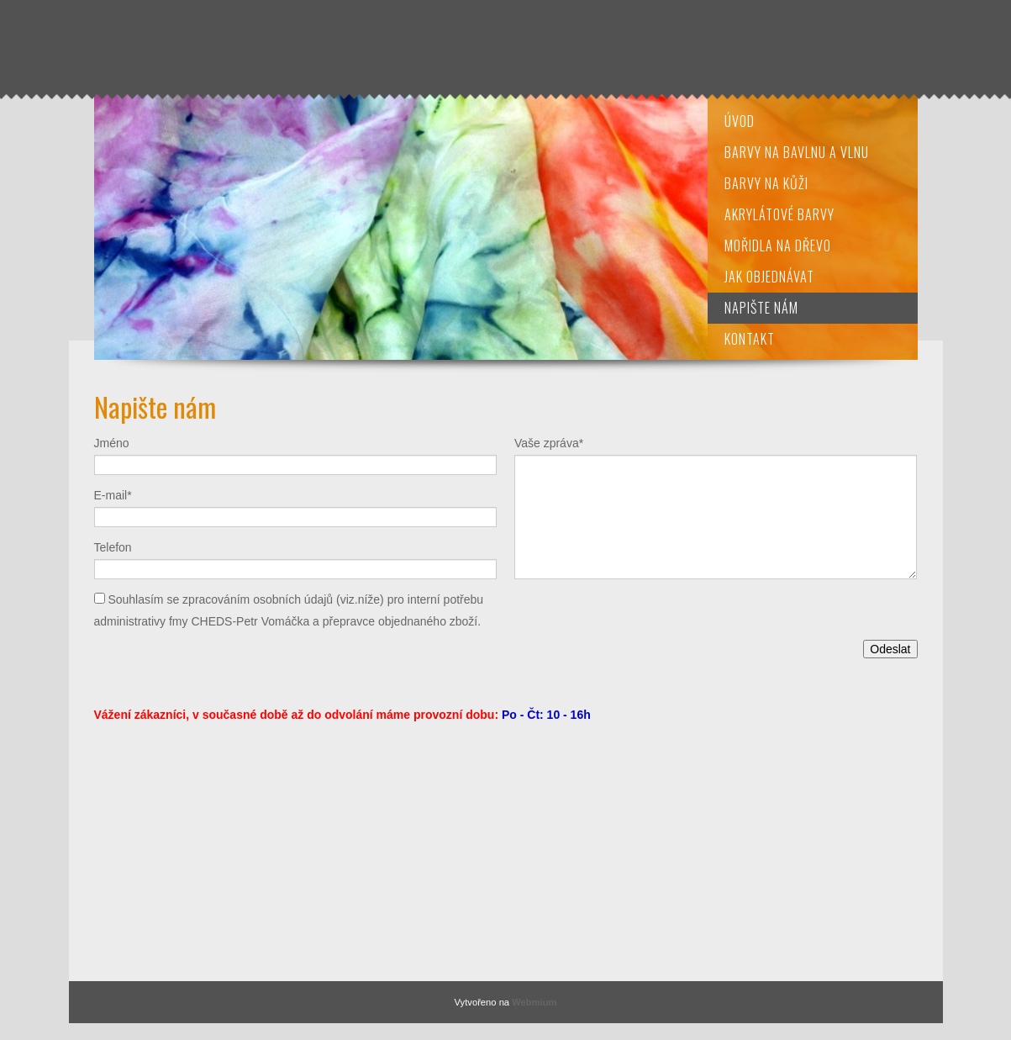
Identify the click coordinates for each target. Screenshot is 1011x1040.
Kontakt (749, 339)
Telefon (113, 547)
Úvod (739, 121)
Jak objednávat (769, 277)
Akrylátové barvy (779, 214)
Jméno (111, 443)
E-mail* (113, 495)
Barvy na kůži (766, 183)
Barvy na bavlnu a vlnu (796, 152)
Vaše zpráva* (548, 443)
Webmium (534, 1002)
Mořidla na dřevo (777, 245)
